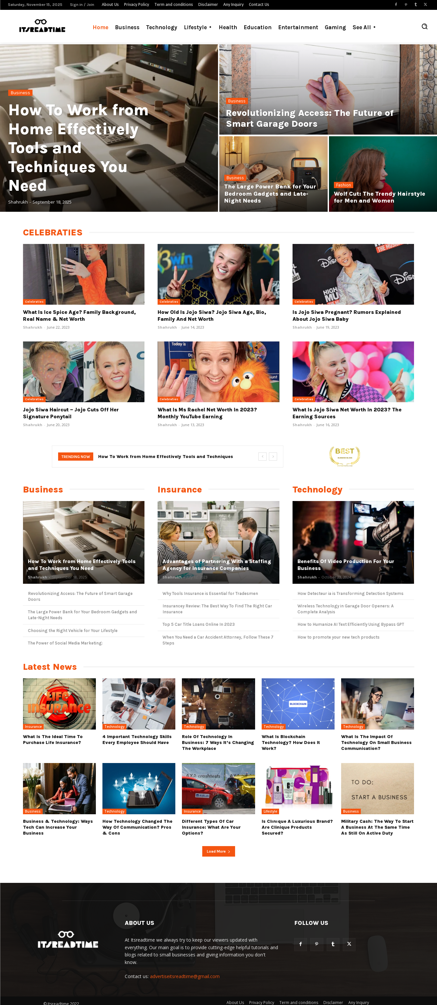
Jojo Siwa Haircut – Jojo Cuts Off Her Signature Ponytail (71, 413)
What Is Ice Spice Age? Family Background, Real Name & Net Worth (79, 315)
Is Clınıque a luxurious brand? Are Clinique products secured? (297, 827)
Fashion (343, 185)
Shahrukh (32, 327)
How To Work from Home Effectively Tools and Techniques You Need (82, 564)
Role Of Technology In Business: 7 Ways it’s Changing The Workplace (218, 742)
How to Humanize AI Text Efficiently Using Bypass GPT (350, 624)
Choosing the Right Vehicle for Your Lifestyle (73, 630)
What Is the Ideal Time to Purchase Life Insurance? (53, 739)
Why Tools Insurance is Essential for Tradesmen (210, 593)
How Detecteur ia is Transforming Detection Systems (350, 593)
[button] (424, 26)
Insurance (33, 726)
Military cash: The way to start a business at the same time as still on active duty (377, 827)
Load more (218, 851)
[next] (273, 456)
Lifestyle (270, 811)
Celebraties (34, 302)
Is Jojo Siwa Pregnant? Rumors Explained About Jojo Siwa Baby (347, 315)
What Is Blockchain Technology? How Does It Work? (291, 742)
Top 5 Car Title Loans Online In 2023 (199, 624)
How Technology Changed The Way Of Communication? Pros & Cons (137, 827)
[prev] (262, 456)
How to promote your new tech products (338, 637)
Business (20, 93)
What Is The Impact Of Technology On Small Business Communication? (376, 742)
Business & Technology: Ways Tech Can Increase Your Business (58, 827)
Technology (114, 726)
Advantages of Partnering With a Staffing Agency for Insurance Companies (217, 564)
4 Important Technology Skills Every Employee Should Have (137, 739)
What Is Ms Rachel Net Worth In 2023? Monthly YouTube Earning (207, 413)
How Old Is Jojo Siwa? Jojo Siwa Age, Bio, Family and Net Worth (212, 315)
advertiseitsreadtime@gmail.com (185, 976)
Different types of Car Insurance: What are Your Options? (211, 827)
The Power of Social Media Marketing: (65, 643)
